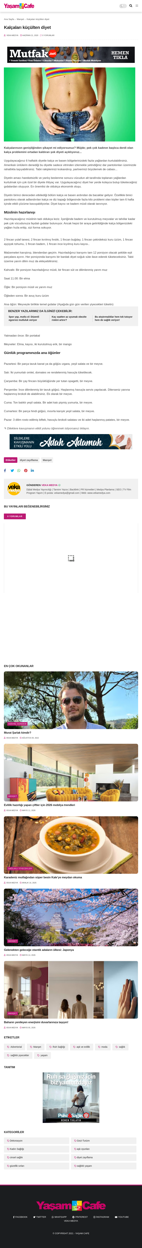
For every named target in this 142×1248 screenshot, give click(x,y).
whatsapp (60, 1215)
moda (104, 1045)
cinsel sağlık (16, 1156)
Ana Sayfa (9, 19)
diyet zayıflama (29, 460)
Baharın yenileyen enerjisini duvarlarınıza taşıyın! (36, 1020)
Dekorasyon (16, 1139)
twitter (41, 1215)
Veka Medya (71, 1219)
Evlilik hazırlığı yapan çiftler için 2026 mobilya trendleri (39, 803)
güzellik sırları (17, 1164)
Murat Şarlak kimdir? (17, 731)
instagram (102, 1215)
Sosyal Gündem (17, 722)
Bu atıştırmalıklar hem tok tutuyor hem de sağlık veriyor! (113, 318)
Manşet (20, 19)
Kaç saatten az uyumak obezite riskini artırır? (69, 318)
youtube (123, 1215)
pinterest (81, 1215)
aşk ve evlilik (83, 1045)
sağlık (121, 1045)
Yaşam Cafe (82, 1232)
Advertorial (16, 1045)
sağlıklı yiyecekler (20, 867)
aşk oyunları (83, 1147)
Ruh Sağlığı (58, 1045)
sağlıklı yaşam (84, 1164)
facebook (21, 1215)
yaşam (44, 1053)
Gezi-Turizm (83, 1139)
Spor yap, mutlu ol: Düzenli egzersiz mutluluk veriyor (24, 318)
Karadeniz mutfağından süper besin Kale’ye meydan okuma (43, 876)
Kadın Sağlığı (17, 1147)
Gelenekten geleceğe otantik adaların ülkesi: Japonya (39, 948)
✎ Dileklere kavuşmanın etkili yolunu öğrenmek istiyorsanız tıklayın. (47, 428)
